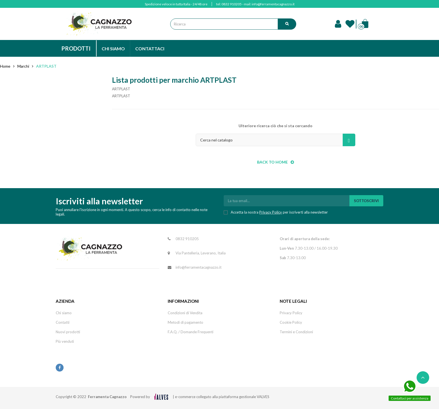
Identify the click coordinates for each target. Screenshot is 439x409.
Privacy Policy (270, 212)
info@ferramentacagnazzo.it (273, 4)
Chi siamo (64, 313)
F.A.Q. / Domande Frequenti (190, 332)
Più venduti (65, 341)
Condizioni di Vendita (185, 313)
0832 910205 (231, 4)
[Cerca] (275, 140)
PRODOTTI (75, 48)
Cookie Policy (291, 322)
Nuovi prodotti (68, 332)
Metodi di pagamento (185, 322)
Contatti (62, 322)
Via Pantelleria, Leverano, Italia (201, 253)
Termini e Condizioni (296, 332)
